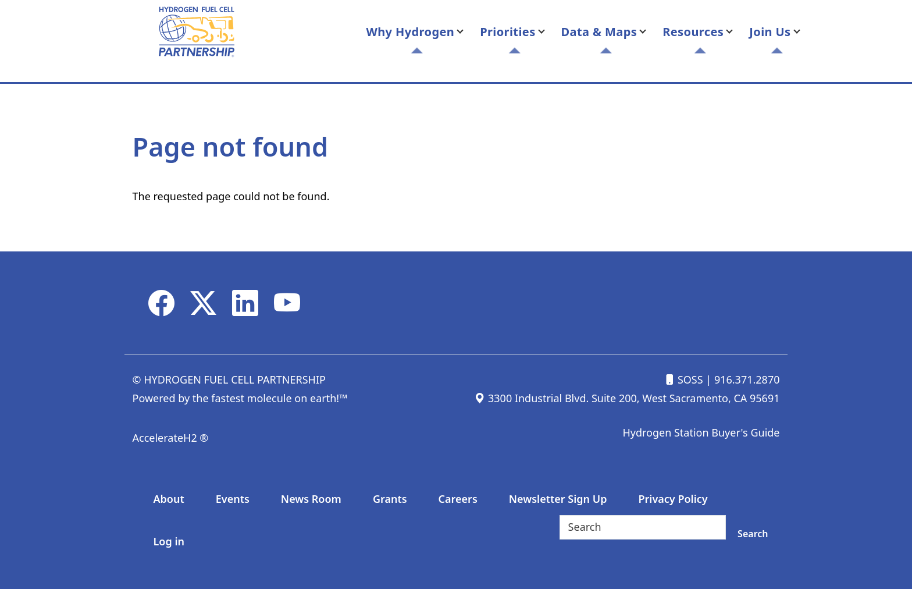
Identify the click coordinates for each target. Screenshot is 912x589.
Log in (169, 541)
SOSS (683, 379)
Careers (458, 499)
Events (233, 499)
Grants (390, 499)
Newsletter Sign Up (558, 499)
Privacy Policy (672, 499)
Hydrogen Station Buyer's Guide (700, 432)
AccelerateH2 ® (171, 438)
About (169, 499)
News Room (311, 499)
